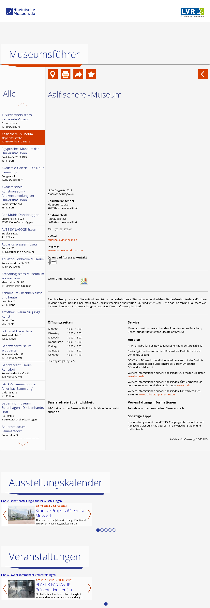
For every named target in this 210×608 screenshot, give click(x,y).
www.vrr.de (183, 385)
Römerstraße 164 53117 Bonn (23, 197)
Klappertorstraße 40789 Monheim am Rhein (23, 137)
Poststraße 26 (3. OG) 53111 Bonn (23, 154)
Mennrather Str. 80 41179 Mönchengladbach (23, 279)
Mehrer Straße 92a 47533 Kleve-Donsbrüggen (23, 218)
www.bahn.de (136, 376)
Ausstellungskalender (55, 482)
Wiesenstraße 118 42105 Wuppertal (23, 352)
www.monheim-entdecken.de (65, 250)
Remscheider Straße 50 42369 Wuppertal (23, 371)
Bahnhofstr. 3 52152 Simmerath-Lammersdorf (23, 432)
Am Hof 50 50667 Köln (23, 318)
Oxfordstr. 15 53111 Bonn (23, 390)
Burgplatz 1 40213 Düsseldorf (23, 173)
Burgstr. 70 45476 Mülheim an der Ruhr (23, 248)
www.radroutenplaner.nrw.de (157, 394)
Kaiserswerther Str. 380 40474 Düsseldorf (23, 262)
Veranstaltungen (45, 556)
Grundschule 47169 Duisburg (23, 120)
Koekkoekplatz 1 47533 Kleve (23, 334)
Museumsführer (44, 54)
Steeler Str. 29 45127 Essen (23, 233)
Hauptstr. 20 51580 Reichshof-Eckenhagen (23, 411)
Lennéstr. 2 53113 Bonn (23, 299)
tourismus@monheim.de (62, 240)
